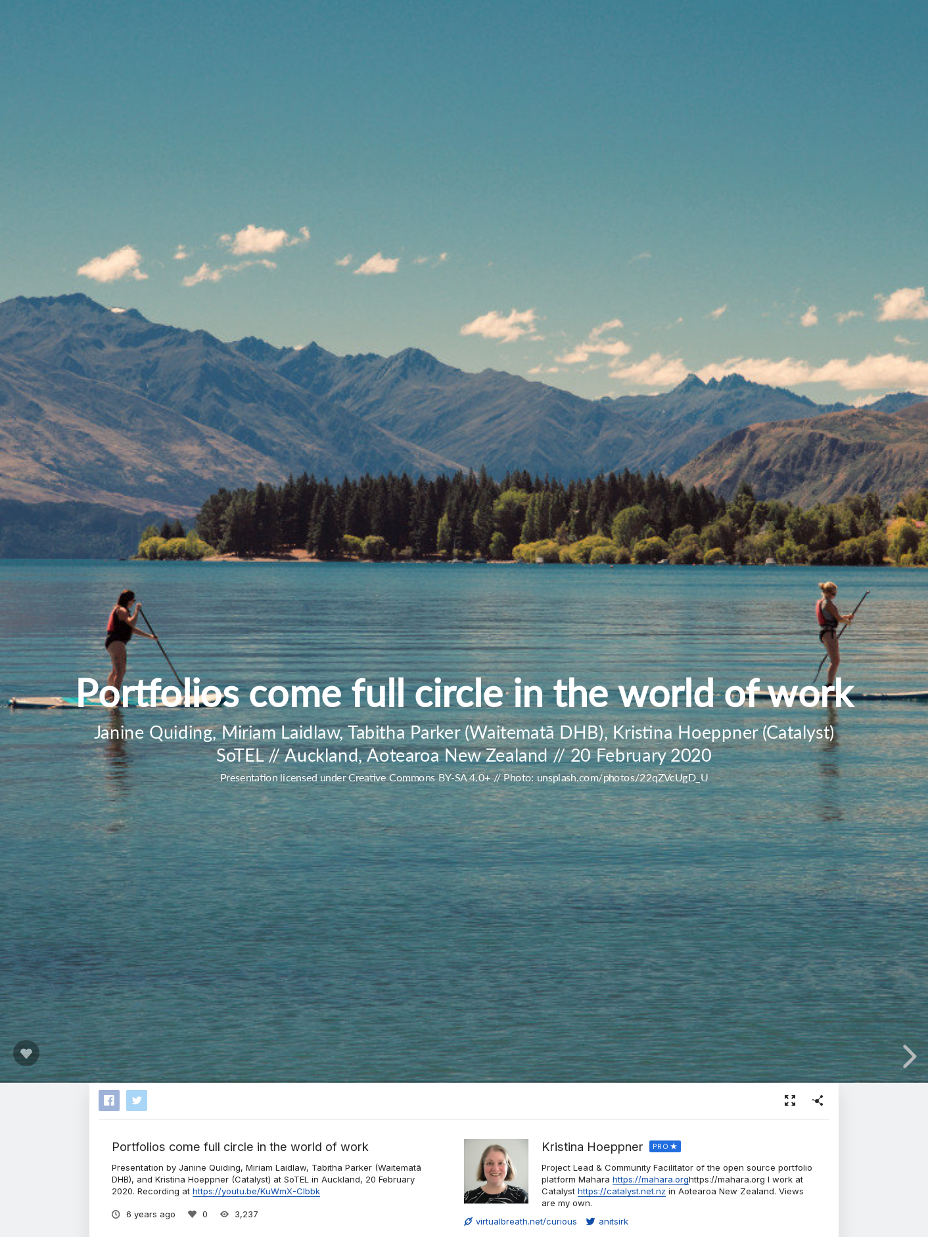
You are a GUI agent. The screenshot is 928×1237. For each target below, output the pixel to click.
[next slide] (907, 1056)
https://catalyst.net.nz (622, 1191)
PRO (661, 1146)
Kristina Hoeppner (592, 1146)
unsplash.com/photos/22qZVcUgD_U (622, 777)
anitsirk (607, 1221)
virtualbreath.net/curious (520, 1221)
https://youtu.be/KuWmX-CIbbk (256, 1191)
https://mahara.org (651, 1179)
